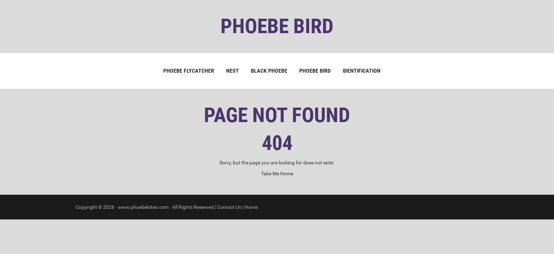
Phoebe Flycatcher (188, 70)
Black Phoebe (269, 70)
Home (251, 207)
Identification (362, 70)
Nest (232, 70)
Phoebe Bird (315, 70)
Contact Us (229, 207)
